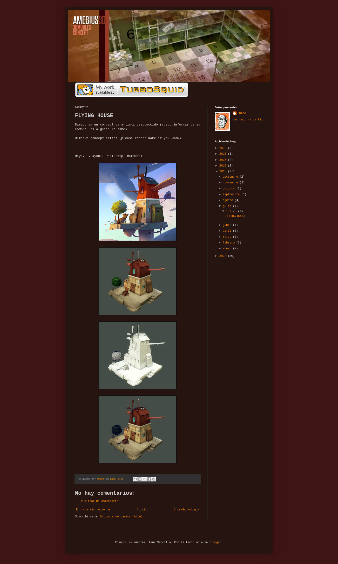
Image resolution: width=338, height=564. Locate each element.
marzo (228, 237)
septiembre (232, 194)
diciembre (231, 177)
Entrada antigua (186, 509)
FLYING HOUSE (235, 216)
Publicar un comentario (99, 501)
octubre (229, 188)
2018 (223, 154)
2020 (223, 148)
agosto (229, 200)
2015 (223, 171)
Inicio (142, 509)
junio (228, 225)
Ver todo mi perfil (248, 119)
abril (228, 231)
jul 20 (232, 211)
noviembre (231, 182)
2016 (223, 165)
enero (228, 248)
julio (228, 206)
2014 (223, 256)
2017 (223, 160)
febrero (229, 242)
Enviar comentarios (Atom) (121, 516)
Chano (241, 113)
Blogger (215, 542)
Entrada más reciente (93, 509)
